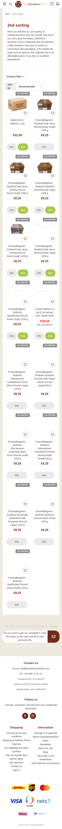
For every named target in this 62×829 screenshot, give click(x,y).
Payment (16, 744)
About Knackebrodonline (46, 736)
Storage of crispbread (45, 733)
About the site (45, 748)
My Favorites (16, 762)
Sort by (10, 86)
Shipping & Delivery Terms (16, 740)
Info (12, 147)
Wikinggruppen (37, 825)
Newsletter (45, 744)
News (45, 740)
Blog (45, 752)
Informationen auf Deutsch (46, 763)
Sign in (16, 770)
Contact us (16, 766)
